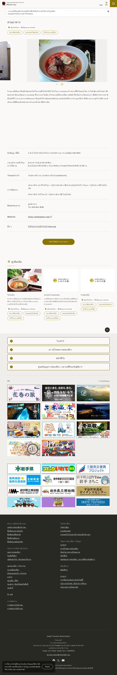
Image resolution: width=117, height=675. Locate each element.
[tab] (58, 84)
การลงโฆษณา (104, 381)
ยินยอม (47, 666)
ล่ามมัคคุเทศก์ (65, 531)
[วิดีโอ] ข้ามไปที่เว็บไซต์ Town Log (42, 226)
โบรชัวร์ (63, 545)
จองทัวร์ (10, 588)
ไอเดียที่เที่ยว (12, 556)
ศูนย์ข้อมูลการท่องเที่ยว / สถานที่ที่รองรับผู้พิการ (77, 559)
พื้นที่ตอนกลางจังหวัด (15, 531)
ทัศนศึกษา (64, 570)
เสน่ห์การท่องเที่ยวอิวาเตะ (16, 527)
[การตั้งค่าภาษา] (106, 4)
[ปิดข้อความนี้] (108, 11)
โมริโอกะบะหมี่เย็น (49, 32)
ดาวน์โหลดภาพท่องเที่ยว (69, 548)
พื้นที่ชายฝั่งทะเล (13, 538)
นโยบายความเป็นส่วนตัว (69, 587)
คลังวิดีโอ (63, 556)
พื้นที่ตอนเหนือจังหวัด (15, 542)
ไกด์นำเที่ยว (64, 527)
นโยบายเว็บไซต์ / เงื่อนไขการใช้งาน (73, 583)
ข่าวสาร (63, 576)
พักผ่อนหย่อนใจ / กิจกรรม (16, 573)
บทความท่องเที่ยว (13, 552)
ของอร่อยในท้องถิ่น (32, 32)
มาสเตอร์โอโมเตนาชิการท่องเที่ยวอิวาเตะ (75, 534)
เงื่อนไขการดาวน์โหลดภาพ (70, 552)
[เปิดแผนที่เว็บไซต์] (113, 3)
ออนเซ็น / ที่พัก (12, 580)
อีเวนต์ (10, 594)
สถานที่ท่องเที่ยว (14, 32)
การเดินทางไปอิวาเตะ (15, 605)
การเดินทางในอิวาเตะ (15, 608)
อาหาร (9, 577)
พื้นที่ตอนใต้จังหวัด (14, 534)
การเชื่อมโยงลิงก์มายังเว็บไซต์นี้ (71, 580)
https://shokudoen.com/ (40, 216)
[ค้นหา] (101, 4)
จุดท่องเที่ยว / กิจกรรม (16, 566)
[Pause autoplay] (62, 84)
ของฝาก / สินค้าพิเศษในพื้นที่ (17, 584)
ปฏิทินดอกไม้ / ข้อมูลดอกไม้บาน (19, 559)
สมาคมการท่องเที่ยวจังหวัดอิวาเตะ (58, 655)
